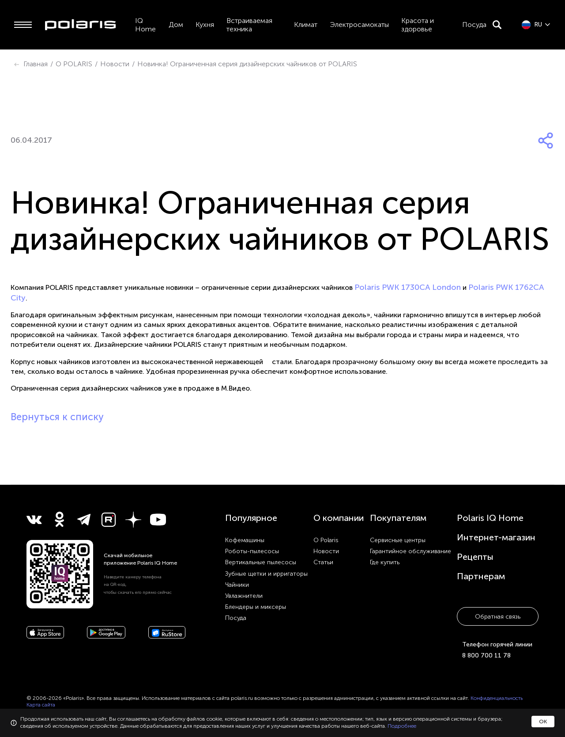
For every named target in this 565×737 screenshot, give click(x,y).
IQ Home (145, 24)
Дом (176, 24)
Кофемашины (244, 540)
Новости (326, 551)
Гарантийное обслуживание (410, 551)
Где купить (384, 562)
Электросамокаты (359, 24)
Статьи (323, 562)
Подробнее (402, 726)
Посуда (474, 24)
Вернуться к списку (57, 416)
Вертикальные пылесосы (260, 562)
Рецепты (475, 556)
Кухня (205, 24)
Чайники (237, 585)
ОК (543, 721)
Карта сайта (40, 705)
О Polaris (326, 540)
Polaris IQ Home (490, 518)
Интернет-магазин (496, 537)
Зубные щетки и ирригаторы (266, 573)
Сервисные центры (398, 540)
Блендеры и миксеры (255, 607)
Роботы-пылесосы (252, 551)
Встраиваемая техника (249, 24)
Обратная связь (497, 616)
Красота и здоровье (417, 24)
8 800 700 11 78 (486, 655)
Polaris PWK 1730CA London (407, 287)
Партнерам (481, 576)
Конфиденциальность (497, 698)
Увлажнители (244, 596)
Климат (305, 24)
